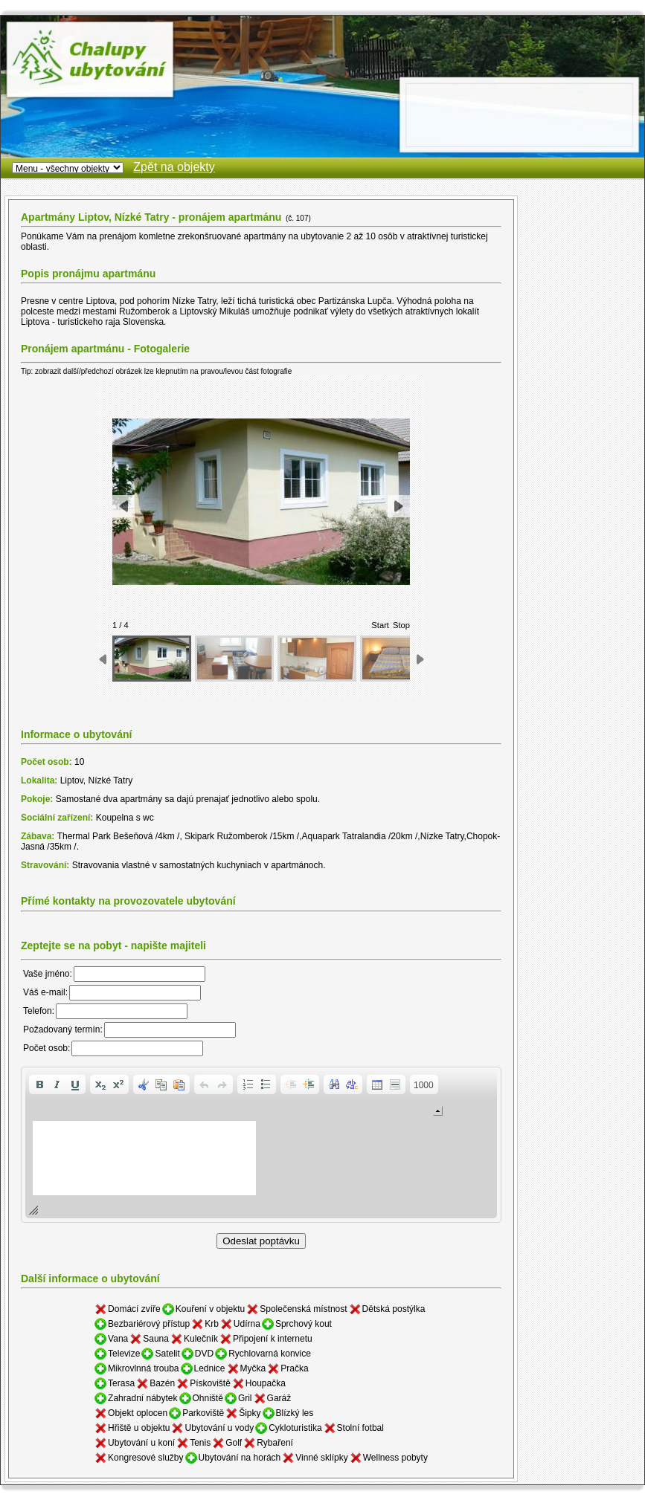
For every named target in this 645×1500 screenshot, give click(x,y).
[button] (39, 1084)
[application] (261, 1145)
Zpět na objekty (173, 167)
